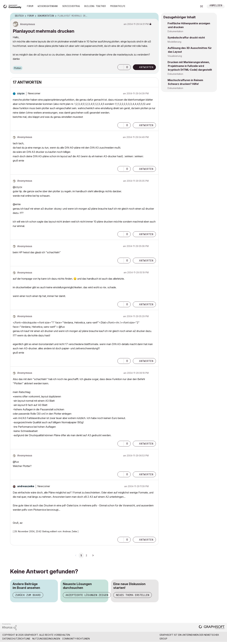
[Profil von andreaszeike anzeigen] (25, 486)
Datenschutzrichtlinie (16, 638)
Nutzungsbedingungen (46, 638)
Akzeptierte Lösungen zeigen (87, 595)
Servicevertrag (71, 6)
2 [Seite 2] (86, 555)
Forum (30, 6)
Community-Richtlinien (76, 638)
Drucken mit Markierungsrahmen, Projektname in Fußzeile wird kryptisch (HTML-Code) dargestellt (190, 66)
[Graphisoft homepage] (212, 627)
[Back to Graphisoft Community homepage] (12, 6)
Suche (192, 6)
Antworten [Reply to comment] (146, 125)
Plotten (17, 68)
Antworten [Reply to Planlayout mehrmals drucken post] (146, 67)
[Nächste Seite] (93, 555)
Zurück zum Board (28, 595)
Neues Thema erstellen (132, 595)
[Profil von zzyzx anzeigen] (21, 93)
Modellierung (174, 41)
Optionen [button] (154, 16)
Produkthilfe (117, 6)
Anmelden (216, 6)
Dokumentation (175, 31)
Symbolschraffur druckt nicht (186, 37)
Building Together (95, 6)
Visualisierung (175, 56)
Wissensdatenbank (48, 6)
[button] (121, 67)
